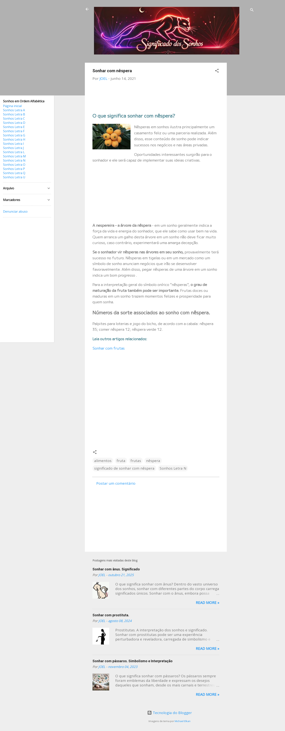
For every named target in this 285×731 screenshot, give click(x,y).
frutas (136, 460)
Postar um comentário (115, 483)
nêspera (153, 460)
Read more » (207, 602)
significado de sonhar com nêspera (124, 468)
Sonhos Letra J (13, 148)
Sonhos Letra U (14, 177)
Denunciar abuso (15, 211)
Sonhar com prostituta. (110, 615)
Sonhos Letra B (14, 114)
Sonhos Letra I (13, 144)
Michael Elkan (182, 721)
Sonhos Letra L (14, 152)
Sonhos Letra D (14, 123)
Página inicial (12, 106)
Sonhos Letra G (14, 135)
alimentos (102, 460)
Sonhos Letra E (14, 127)
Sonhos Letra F (14, 131)
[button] (217, 71)
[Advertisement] (242, 120)
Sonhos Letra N (173, 468)
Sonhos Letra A (14, 110)
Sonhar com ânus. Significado (116, 569)
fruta (121, 460)
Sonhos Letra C (14, 118)
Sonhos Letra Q (14, 173)
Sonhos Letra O (14, 165)
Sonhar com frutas (108, 348)
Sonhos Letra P (14, 169)
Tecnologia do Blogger (169, 712)
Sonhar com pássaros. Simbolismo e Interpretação (132, 661)
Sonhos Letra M (14, 156)
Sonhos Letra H (14, 139)
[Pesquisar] (252, 10)
